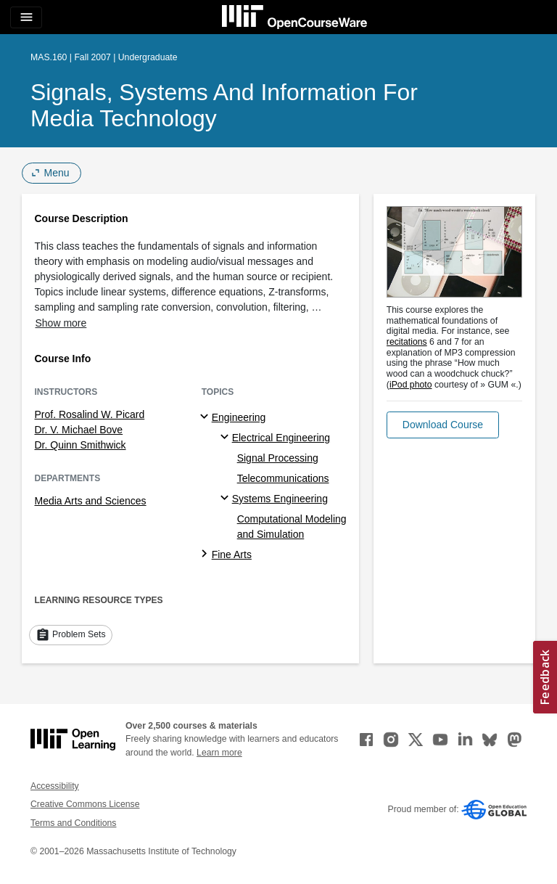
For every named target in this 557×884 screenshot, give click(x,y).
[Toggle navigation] (26, 17)
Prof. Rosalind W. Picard (90, 414)
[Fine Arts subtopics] (206, 554)
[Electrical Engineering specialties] (226, 437)
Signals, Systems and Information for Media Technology (224, 105)
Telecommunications (283, 478)
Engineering (239, 417)
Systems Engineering (280, 498)
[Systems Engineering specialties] (226, 498)
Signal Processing (277, 458)
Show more (61, 323)
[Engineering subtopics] (206, 417)
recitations (407, 342)
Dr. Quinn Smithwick (80, 445)
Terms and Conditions (73, 823)
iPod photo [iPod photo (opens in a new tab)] (410, 385)
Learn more (219, 753)
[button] (443, 425)
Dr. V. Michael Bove (79, 429)
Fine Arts (232, 554)
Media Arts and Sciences (91, 501)
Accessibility (54, 786)
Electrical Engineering (281, 437)
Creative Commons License (84, 804)
